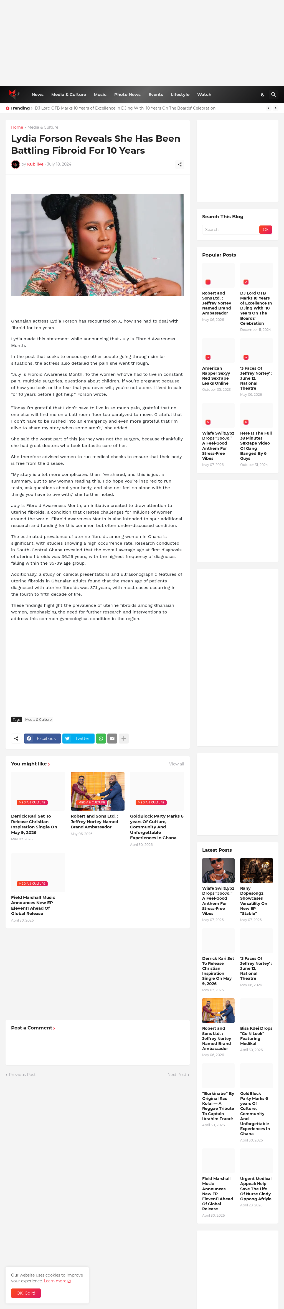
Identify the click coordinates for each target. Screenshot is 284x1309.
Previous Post (22, 1074)
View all (176, 764)
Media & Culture (68, 94)
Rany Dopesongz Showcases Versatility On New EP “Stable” (253, 901)
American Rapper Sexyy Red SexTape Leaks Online (216, 376)
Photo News (127, 94)
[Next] (275, 108)
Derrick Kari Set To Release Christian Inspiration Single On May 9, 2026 (34, 824)
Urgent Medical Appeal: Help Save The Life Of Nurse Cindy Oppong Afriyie (256, 1188)
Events (155, 94)
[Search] (273, 94)
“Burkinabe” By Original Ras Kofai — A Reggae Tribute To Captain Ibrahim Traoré (218, 1106)
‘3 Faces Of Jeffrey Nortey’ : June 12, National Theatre (256, 378)
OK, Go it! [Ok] (26, 1293)
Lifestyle (180, 94)
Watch (204, 94)
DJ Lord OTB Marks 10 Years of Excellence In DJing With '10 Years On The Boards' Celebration (125, 108)
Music (100, 94)
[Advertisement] (142, 43)
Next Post (177, 1074)
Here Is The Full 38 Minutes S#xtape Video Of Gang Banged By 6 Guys (256, 446)
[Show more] (124, 739)
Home (17, 127)
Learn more (55, 1280)
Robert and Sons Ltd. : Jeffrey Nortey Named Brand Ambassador (94, 821)
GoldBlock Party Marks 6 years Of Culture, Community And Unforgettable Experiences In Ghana (157, 826)
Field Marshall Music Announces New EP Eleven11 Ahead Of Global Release (33, 905)
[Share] (179, 164)
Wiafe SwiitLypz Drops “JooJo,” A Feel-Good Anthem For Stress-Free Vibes (218, 446)
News (38, 94)
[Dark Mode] (263, 94)
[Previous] (269, 108)
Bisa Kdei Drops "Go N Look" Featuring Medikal (256, 1036)
